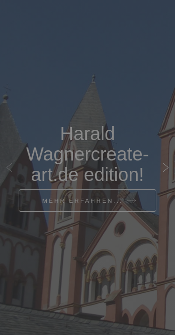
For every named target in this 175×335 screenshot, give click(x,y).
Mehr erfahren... (82, 200)
